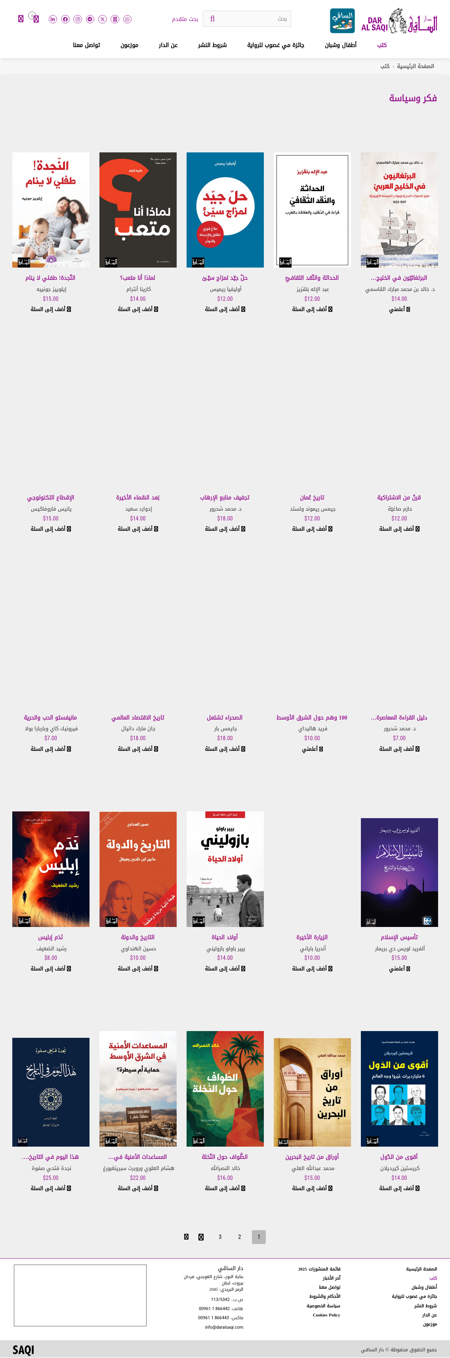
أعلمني (399, 310)
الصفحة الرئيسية (415, 67)
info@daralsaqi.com (224, 1328)
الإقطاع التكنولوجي (50, 498)
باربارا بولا (35, 729)
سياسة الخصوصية (323, 1306)
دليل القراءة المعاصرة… (399, 718)
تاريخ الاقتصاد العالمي (137, 718)
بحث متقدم (185, 20)
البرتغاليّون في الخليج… (399, 278)
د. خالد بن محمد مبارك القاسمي (400, 290)
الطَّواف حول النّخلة (225, 1158)
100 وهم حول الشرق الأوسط (311, 718)
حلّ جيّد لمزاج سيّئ (225, 278)
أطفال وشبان (341, 46)
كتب (382, 46)
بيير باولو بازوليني (225, 949)
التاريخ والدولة (137, 938)
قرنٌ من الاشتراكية (399, 498)
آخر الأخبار (331, 1279)
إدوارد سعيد (138, 510)
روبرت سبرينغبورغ (121, 1169)
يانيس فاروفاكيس (51, 510)
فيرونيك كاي (64, 729)
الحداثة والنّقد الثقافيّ (312, 278)
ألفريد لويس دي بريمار (400, 949)
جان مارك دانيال (138, 729)
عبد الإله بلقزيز (313, 290)
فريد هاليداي (313, 729)
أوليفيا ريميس (226, 290)
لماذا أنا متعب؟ (137, 278)
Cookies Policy (326, 1316)
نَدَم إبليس (50, 938)
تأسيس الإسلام (399, 938)
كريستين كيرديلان (399, 1169)
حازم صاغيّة (400, 510)
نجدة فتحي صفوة (51, 1169)
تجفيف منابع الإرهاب (224, 498)
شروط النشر (212, 46)
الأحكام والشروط (324, 1297)
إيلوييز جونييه (51, 290)
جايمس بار (225, 729)
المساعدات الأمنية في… (137, 1158)
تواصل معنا (86, 46)
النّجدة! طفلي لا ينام (50, 278)
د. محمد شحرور (226, 510)
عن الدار (168, 46)
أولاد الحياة (225, 938)
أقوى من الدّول (399, 1158)
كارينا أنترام (138, 290)
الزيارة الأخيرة (312, 938)
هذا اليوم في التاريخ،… (50, 1158)
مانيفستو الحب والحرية (50, 718)
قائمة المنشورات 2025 (319, 1270)
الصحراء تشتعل (224, 718)
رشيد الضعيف (51, 949)
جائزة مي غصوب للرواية (275, 46)
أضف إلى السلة (312, 310)
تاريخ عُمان (312, 498)
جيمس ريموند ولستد (313, 510)
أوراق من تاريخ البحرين (312, 1158)
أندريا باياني (313, 949)
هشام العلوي (159, 1169)
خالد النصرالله (225, 1169)
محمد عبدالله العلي (313, 1169)
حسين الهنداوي (138, 949)
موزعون (129, 46)
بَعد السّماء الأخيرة (137, 498)
